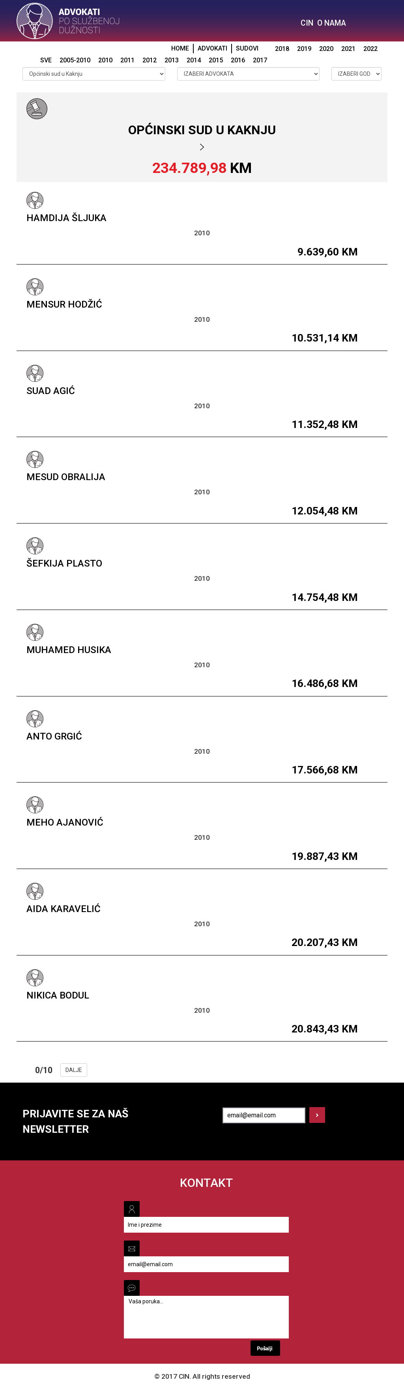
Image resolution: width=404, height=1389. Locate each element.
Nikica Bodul (57, 995)
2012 (149, 60)
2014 (194, 60)
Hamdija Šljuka (66, 217)
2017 (260, 60)
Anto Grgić (54, 736)
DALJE (73, 1070)
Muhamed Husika (68, 649)
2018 (282, 49)
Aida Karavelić (63, 908)
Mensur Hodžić (64, 304)
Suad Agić (50, 390)
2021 (348, 49)
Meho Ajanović (64, 822)
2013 (172, 60)
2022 (370, 49)
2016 (238, 60)
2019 (304, 49)
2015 (216, 60)
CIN (307, 23)
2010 (105, 60)
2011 (127, 60)
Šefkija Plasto (64, 563)
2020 (326, 49)
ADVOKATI (212, 48)
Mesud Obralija (65, 476)
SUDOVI (247, 48)
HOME (180, 48)
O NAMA (331, 23)
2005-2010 (75, 60)
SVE (46, 60)
